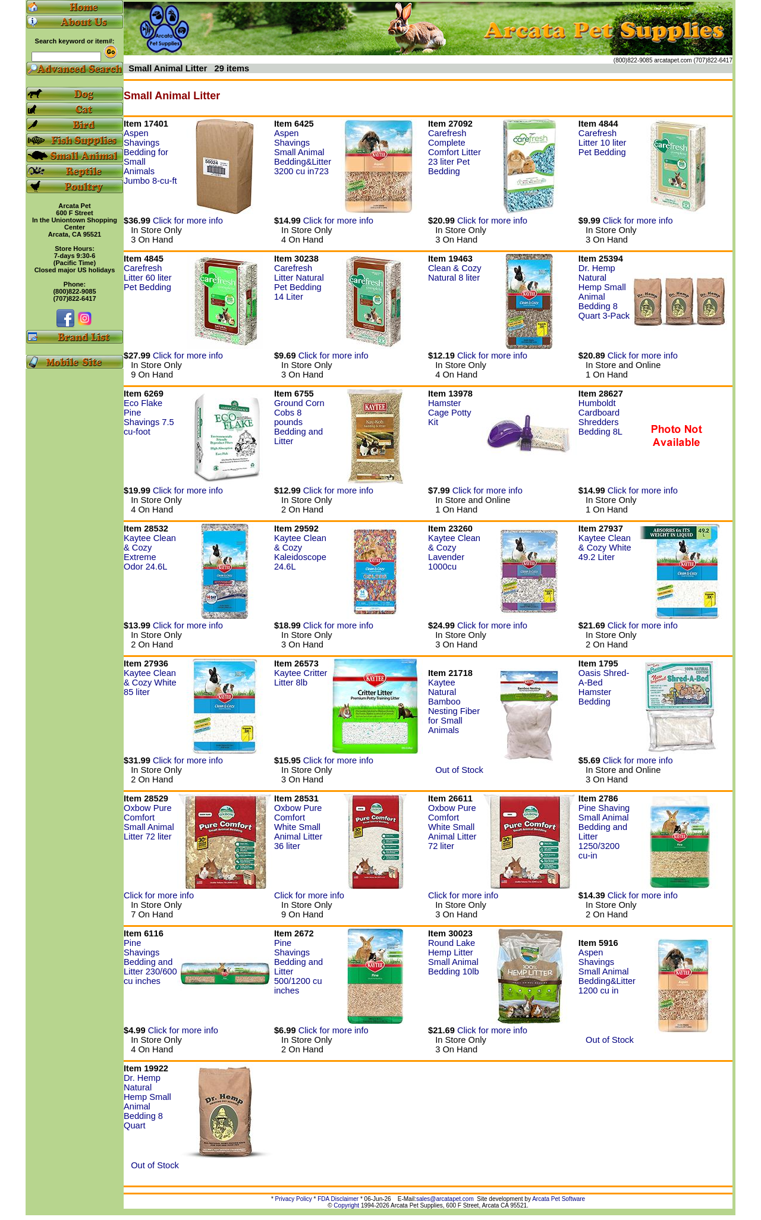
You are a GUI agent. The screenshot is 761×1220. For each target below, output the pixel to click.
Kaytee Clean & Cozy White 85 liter (150, 682)
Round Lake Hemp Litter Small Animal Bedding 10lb (453, 957)
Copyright (346, 1205)
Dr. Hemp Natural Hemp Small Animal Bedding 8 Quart (147, 1101)
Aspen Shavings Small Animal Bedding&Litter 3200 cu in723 (302, 152)
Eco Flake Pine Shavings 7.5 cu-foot (149, 417)
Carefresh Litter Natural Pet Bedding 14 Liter (299, 282)
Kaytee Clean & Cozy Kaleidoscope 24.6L (300, 552)
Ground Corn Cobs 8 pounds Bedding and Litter (299, 422)
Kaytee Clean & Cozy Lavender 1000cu (454, 552)
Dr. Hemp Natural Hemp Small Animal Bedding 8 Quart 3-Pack (604, 291)
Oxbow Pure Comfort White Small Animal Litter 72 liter (452, 827)
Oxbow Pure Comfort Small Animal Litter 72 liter (149, 822)
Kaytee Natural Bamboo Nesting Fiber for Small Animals (454, 706)
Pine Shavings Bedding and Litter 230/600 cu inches (150, 962)
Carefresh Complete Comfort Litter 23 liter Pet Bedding (454, 152)
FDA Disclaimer (338, 1199)
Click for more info (188, 220)
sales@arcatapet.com (445, 1199)
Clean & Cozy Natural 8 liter (455, 272)
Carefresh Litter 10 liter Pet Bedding (602, 142)
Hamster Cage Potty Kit (449, 412)
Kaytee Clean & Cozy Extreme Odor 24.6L (150, 552)
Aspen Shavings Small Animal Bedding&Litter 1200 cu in (607, 971)
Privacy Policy (293, 1199)
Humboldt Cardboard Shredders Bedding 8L (600, 417)
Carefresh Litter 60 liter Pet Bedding (148, 277)
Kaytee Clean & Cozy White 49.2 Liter (604, 547)
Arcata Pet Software (558, 1199)
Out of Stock (455, 770)
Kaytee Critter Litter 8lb (301, 677)
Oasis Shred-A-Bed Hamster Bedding (604, 687)
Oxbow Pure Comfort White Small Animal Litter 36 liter (298, 827)
